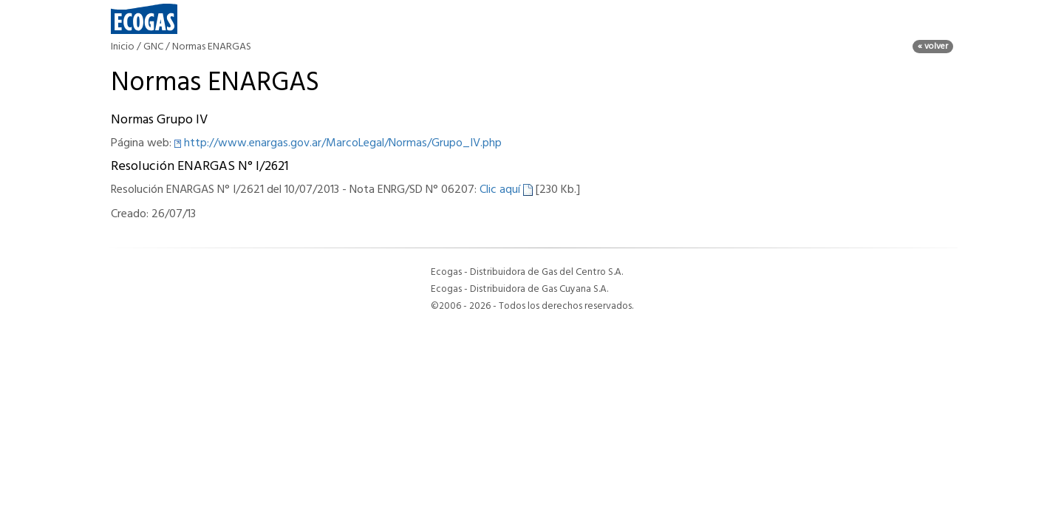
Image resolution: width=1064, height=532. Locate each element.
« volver (933, 46)
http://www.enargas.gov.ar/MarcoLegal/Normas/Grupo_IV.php (343, 143)
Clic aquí (506, 190)
